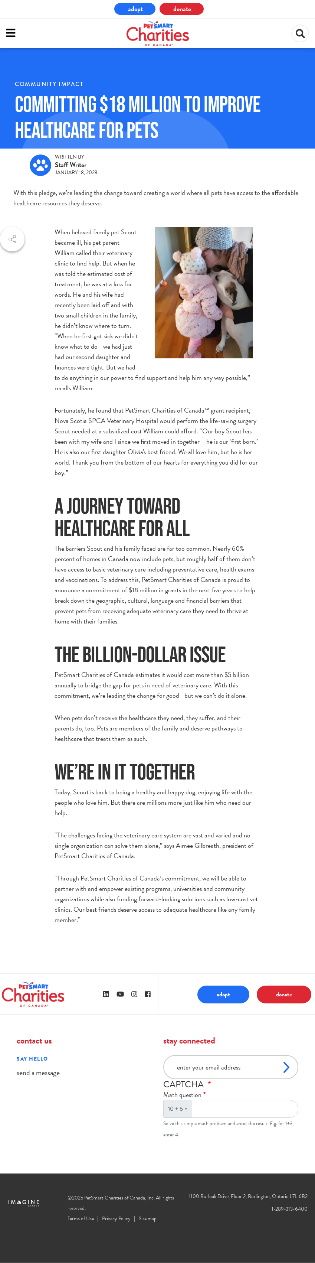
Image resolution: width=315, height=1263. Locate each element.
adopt (135, 9)
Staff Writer (70, 165)
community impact (49, 84)
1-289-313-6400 (290, 1209)
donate (182, 9)
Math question (182, 1095)
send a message (38, 1072)
